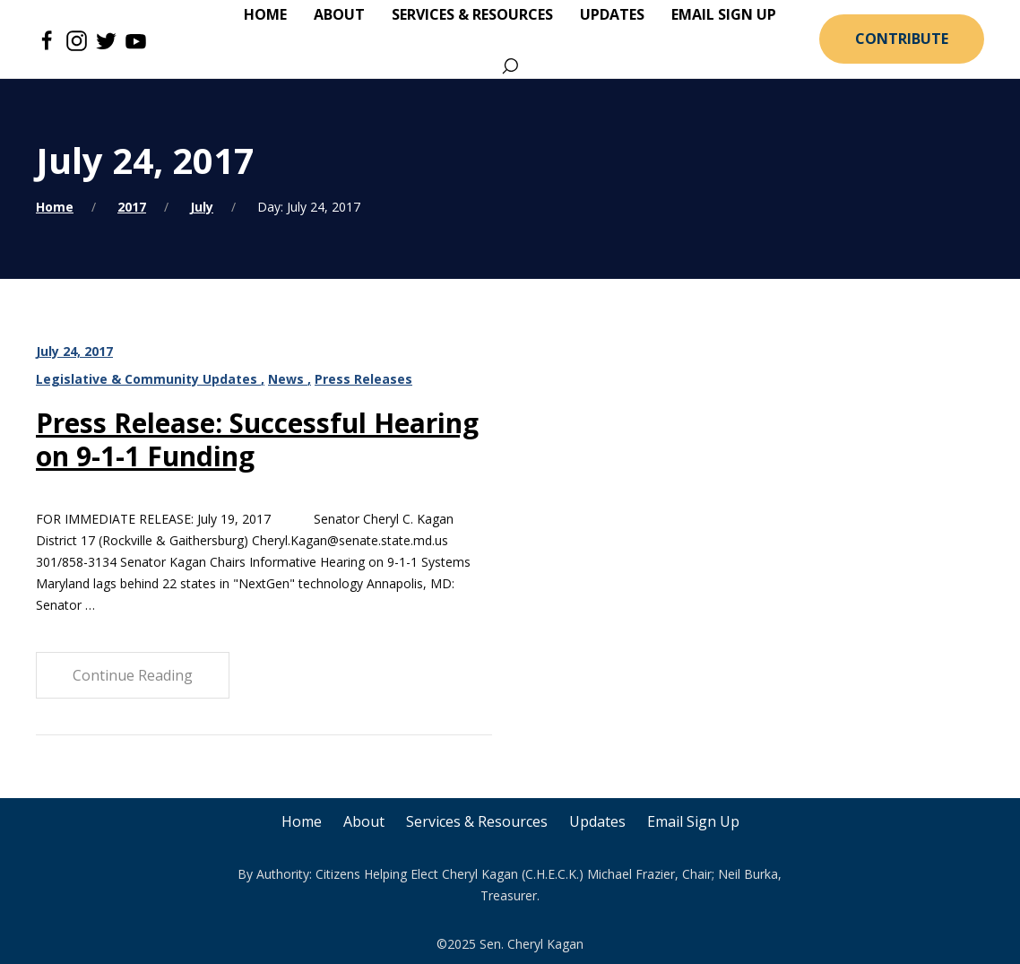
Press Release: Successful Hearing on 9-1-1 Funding (257, 439)
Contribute (901, 38)
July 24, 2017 (74, 351)
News (287, 378)
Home (54, 206)
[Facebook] (47, 39)
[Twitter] (106, 39)
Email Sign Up (693, 821)
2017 (131, 206)
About (364, 821)
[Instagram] (76, 39)
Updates (597, 821)
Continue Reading (133, 675)
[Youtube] (136, 39)
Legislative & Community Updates (148, 378)
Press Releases (363, 378)
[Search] (509, 67)
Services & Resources (477, 821)
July (201, 206)
